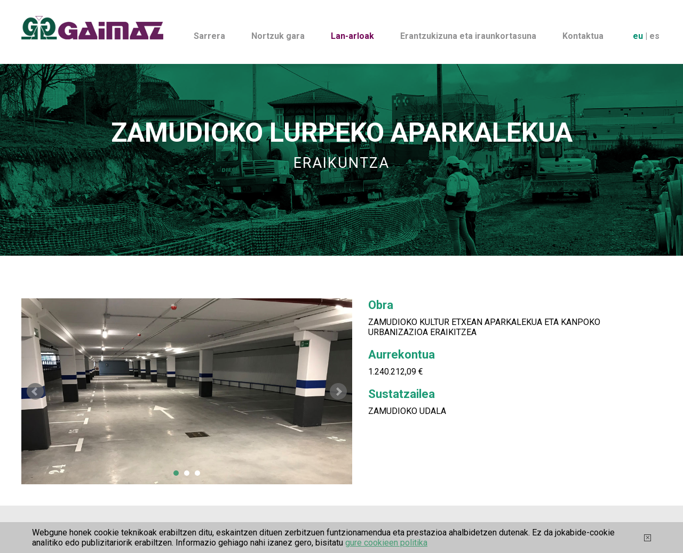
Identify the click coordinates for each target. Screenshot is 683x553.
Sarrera (209, 36)
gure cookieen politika (386, 543)
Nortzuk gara (278, 36)
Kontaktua (582, 36)
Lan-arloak (352, 36)
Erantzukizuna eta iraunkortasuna (468, 36)
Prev (35, 391)
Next (338, 391)
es (654, 36)
